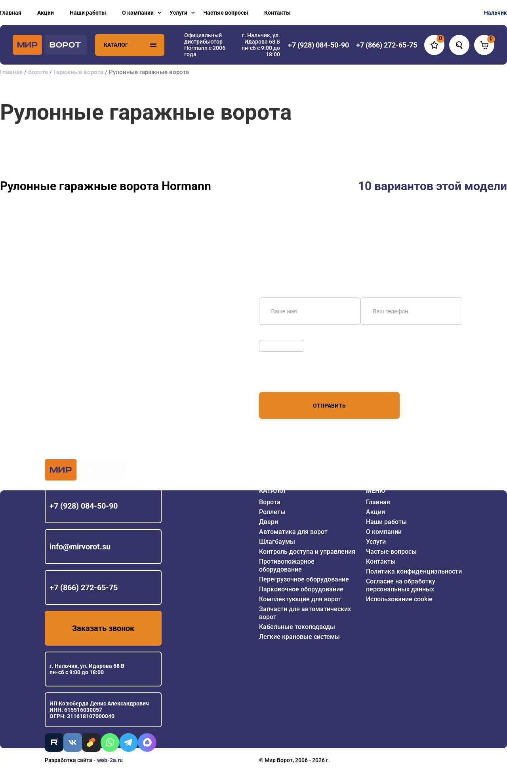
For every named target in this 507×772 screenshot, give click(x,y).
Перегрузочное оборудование (304, 579)
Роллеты (272, 512)
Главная (10, 13)
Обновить (274, 335)
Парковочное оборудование (301, 589)
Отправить (329, 405)
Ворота (38, 72)
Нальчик (495, 13)
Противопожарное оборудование (286, 565)
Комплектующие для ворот (300, 599)
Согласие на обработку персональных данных (400, 585)
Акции (45, 13)
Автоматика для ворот (293, 532)
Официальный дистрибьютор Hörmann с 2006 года (204, 44)
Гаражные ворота (78, 72)
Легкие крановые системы (299, 636)
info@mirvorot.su (80, 546)
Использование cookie (399, 599)
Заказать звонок (103, 628)
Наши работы (88, 13)
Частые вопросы (225, 13)
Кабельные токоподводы (297, 627)
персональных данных (289, 377)
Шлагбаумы (277, 541)
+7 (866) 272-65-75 (84, 587)
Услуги (178, 13)
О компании (138, 13)
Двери (268, 522)
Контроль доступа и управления (307, 551)
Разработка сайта (68, 760)
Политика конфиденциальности (414, 571)
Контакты (277, 13)
